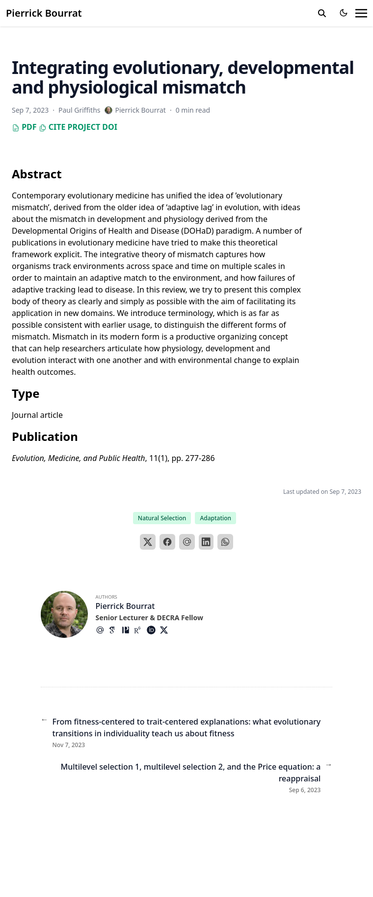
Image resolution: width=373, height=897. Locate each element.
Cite (52, 126)
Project (83, 126)
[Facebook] (167, 542)
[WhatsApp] (225, 542)
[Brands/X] (166, 630)
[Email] (187, 542)
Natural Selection (162, 518)
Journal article (37, 415)
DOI (109, 126)
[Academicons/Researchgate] (140, 630)
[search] (322, 13)
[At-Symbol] (102, 630)
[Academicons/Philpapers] (127, 630)
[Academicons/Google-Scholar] (114, 630)
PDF (24, 126)
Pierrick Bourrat (44, 13)
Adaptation (215, 518)
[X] (148, 542)
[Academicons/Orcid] (153, 630)
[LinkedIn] (206, 542)
